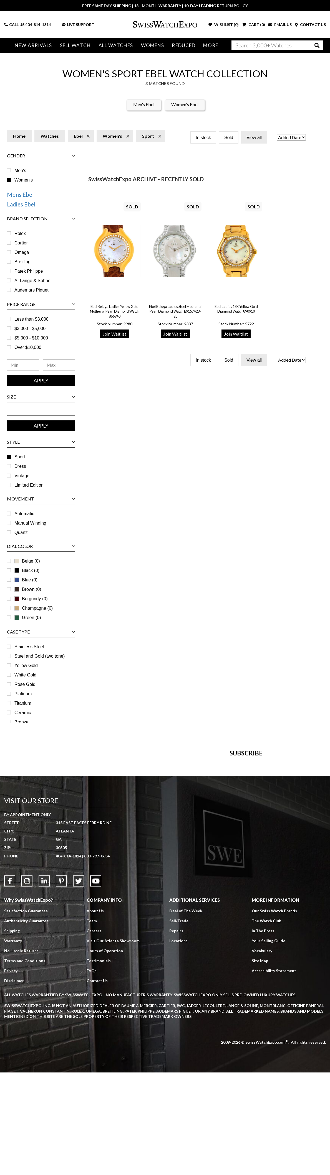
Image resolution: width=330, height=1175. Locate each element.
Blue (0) (25, 580)
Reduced (183, 45)
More (210, 45)
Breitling (22, 261)
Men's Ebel (143, 104)
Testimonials (99, 1063)
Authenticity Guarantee (26, 1023)
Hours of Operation (105, 1053)
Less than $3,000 (31, 319)
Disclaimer (14, 1083)
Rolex (20, 233)
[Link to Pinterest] (61, 983)
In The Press (263, 1033)
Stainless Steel (29, 646)
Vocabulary (262, 1053)
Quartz (21, 532)
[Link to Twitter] (78, 983)
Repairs (176, 1033)
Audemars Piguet (31, 290)
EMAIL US (280, 24)
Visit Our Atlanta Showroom (113, 1043)
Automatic (24, 513)
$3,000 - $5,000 (30, 328)
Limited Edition (29, 485)
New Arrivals (33, 45)
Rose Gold (25, 684)
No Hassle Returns (21, 1053)
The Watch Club (266, 1023)
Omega (21, 252)
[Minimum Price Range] (23, 365)
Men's (20, 170)
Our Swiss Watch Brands (274, 1013)
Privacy (10, 1073)
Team (92, 1023)
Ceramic (22, 712)
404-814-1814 (38, 24)
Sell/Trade (178, 1023)
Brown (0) (27, 589)
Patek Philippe (28, 271)
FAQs (92, 1073)
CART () (253, 24)
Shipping (12, 1033)
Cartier (21, 243)
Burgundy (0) (31, 598)
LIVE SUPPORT (78, 24)
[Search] (277, 45)
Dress (20, 466)
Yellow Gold (26, 665)
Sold (228, 137)
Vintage (21, 475)
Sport (19, 456)
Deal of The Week (185, 1013)
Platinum (23, 693)
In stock (203, 137)
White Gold (25, 675)
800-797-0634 (97, 958)
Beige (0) (27, 561)
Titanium (22, 703)
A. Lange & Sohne (32, 280)
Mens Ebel (20, 194)
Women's (23, 180)
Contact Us (97, 1083)
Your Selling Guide (268, 1043)
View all (254, 137)
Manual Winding (30, 523)
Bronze (21, 722)
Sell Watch (75, 45)
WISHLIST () (223, 24)
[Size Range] (41, 412)
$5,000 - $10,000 (31, 338)
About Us (95, 1013)
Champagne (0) (33, 608)
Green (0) (27, 617)
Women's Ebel (184, 104)
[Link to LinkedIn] (44, 983)
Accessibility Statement (274, 1073)
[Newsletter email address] (189, 830)
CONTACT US (310, 24)
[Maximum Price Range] (59, 365)
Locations (178, 1043)
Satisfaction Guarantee (26, 1013)
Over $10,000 (27, 347)
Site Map (260, 1063)
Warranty (13, 1043)
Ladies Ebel (21, 204)
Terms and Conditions (24, 1063)
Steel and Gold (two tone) (39, 656)
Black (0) (26, 570)
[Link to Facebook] (9, 983)
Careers (94, 1033)
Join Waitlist (114, 333)
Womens (152, 45)
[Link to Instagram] (26, 983)
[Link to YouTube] (95, 983)
